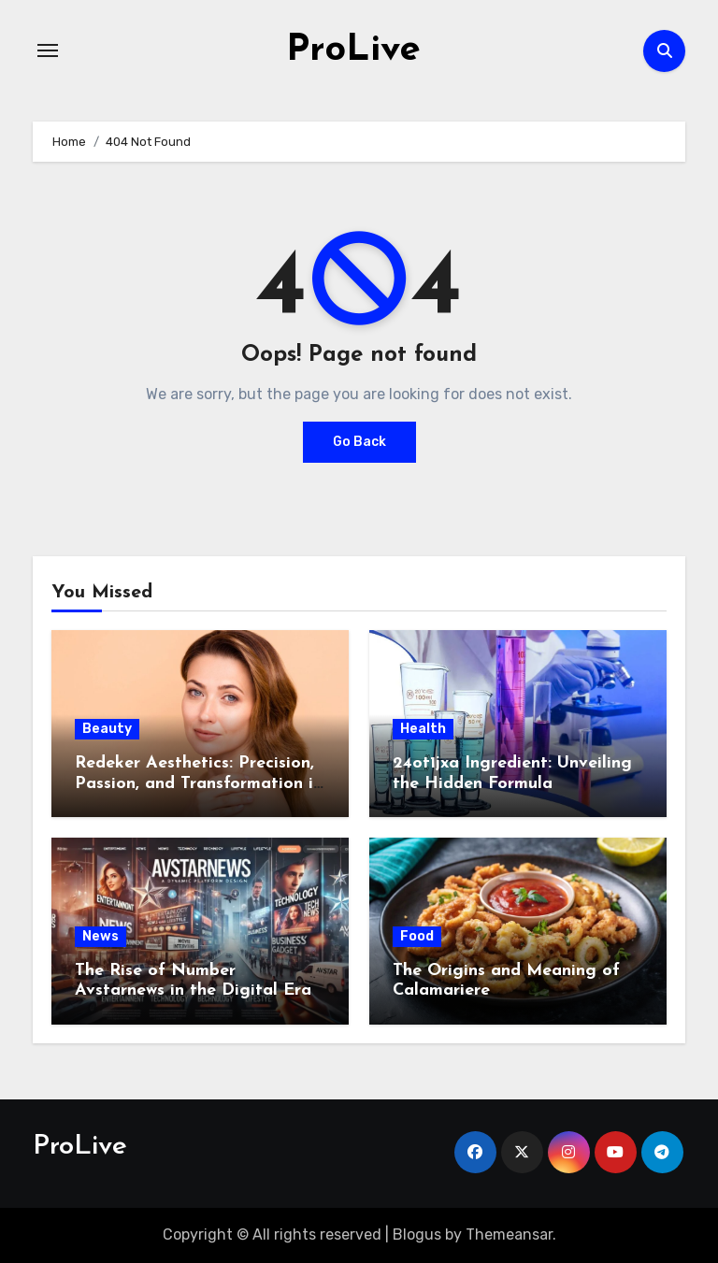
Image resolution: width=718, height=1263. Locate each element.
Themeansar (509, 1234)
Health (423, 729)
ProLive (353, 50)
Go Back (359, 442)
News (100, 936)
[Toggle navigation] (48, 50)
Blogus (417, 1234)
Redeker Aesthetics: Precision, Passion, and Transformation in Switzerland (199, 783)
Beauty (107, 729)
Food (417, 936)
